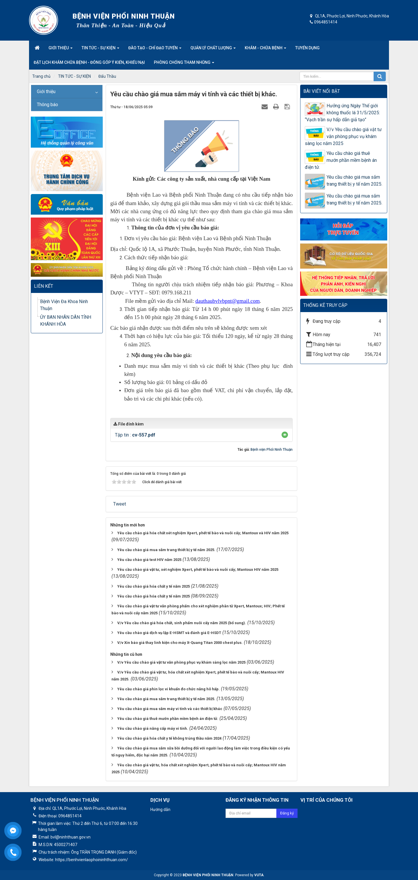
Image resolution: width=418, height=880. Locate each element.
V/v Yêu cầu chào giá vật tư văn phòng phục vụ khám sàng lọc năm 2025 (181, 662)
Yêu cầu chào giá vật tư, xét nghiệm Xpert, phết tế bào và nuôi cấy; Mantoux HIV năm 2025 (197, 569)
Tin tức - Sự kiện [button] (100, 50)
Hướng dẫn (160, 809)
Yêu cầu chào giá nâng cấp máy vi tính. (152, 728)
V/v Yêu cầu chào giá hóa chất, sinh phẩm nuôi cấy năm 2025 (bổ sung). (181, 623)
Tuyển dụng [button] (307, 48)
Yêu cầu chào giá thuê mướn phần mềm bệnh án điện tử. (167, 718)
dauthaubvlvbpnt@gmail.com (227, 301)
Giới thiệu (46, 91)
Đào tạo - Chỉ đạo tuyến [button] (154, 50)
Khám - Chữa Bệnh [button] (265, 50)
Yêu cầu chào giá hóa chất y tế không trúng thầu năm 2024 (169, 738)
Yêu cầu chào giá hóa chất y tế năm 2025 (153, 586)
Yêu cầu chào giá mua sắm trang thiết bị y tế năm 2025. (166, 550)
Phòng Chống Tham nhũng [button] (184, 64)
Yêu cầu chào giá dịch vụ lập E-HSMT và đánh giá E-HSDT (169, 633)
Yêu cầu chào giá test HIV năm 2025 (149, 559)
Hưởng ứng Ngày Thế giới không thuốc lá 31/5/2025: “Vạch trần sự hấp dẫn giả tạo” (342, 112)
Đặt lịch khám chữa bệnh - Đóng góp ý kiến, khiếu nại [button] (89, 62)
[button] (285, 435)
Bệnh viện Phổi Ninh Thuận (272, 450)
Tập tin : (135, 435)
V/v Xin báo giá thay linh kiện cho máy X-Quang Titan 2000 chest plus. (180, 642)
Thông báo (47, 104)
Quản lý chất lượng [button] (213, 50)
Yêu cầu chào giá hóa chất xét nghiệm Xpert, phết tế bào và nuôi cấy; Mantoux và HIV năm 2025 (203, 533)
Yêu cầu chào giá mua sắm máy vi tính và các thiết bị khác (169, 709)
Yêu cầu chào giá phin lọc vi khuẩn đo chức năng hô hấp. (168, 689)
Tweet (119, 504)
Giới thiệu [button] (60, 50)
